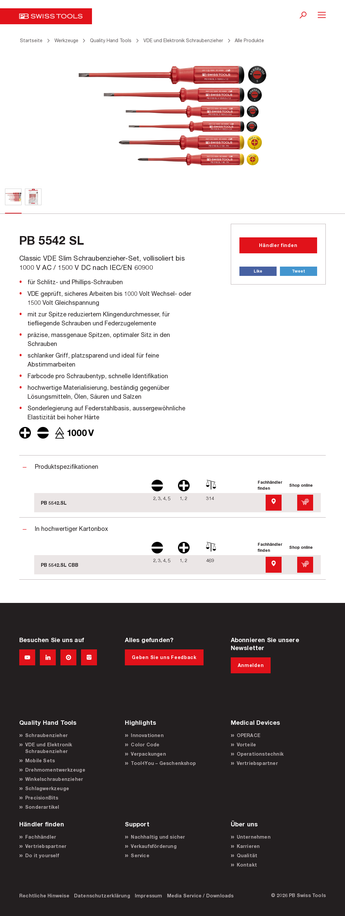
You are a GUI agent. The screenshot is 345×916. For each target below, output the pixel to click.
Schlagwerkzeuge (47, 788)
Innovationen (147, 735)
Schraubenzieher (46, 735)
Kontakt (247, 865)
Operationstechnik (260, 754)
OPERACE (248, 735)
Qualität (247, 855)
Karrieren (248, 846)
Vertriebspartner (257, 763)
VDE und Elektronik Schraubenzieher (48, 748)
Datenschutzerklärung (102, 895)
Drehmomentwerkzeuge (55, 770)
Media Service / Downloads (200, 895)
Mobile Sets (40, 760)
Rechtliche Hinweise (44, 895)
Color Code (145, 744)
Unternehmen (254, 837)
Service (140, 855)
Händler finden (278, 245)
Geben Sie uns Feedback (164, 657)
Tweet (298, 271)
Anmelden (251, 665)
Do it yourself (42, 855)
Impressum (148, 895)
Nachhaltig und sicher (158, 837)
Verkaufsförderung (153, 846)
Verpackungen (148, 754)
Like (258, 271)
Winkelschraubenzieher (54, 779)
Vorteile (246, 744)
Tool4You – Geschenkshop (163, 763)
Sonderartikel (42, 807)
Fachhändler (40, 837)
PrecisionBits (41, 797)
